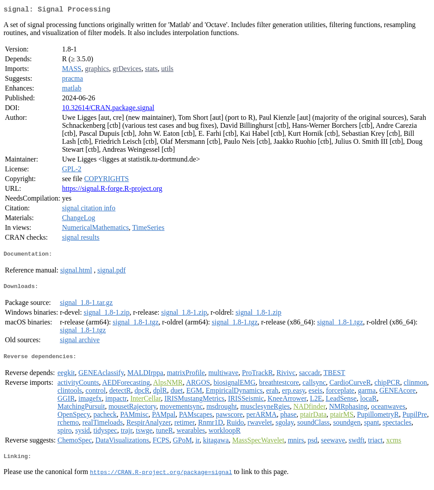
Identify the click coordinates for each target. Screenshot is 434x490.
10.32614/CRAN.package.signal (108, 109)
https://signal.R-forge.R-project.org (112, 190)
